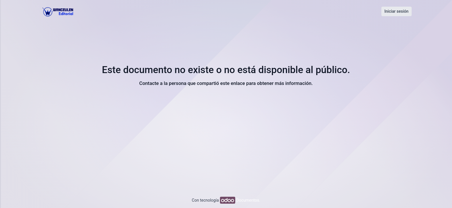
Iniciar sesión (396, 11)
